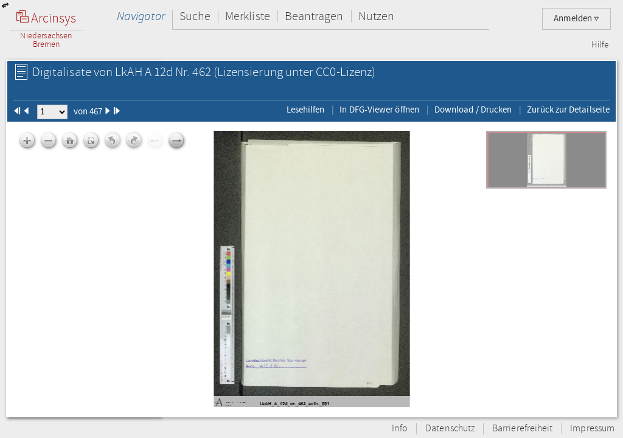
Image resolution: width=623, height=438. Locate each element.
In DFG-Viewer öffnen (379, 109)
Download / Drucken (473, 109)
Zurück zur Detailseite (568, 109)
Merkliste (247, 16)
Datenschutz (450, 428)
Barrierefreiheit (522, 428)
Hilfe (599, 45)
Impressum (592, 428)
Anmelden (576, 18)
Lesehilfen (306, 109)
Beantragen (314, 16)
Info (400, 428)
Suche (195, 16)
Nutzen (376, 16)
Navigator (141, 16)
